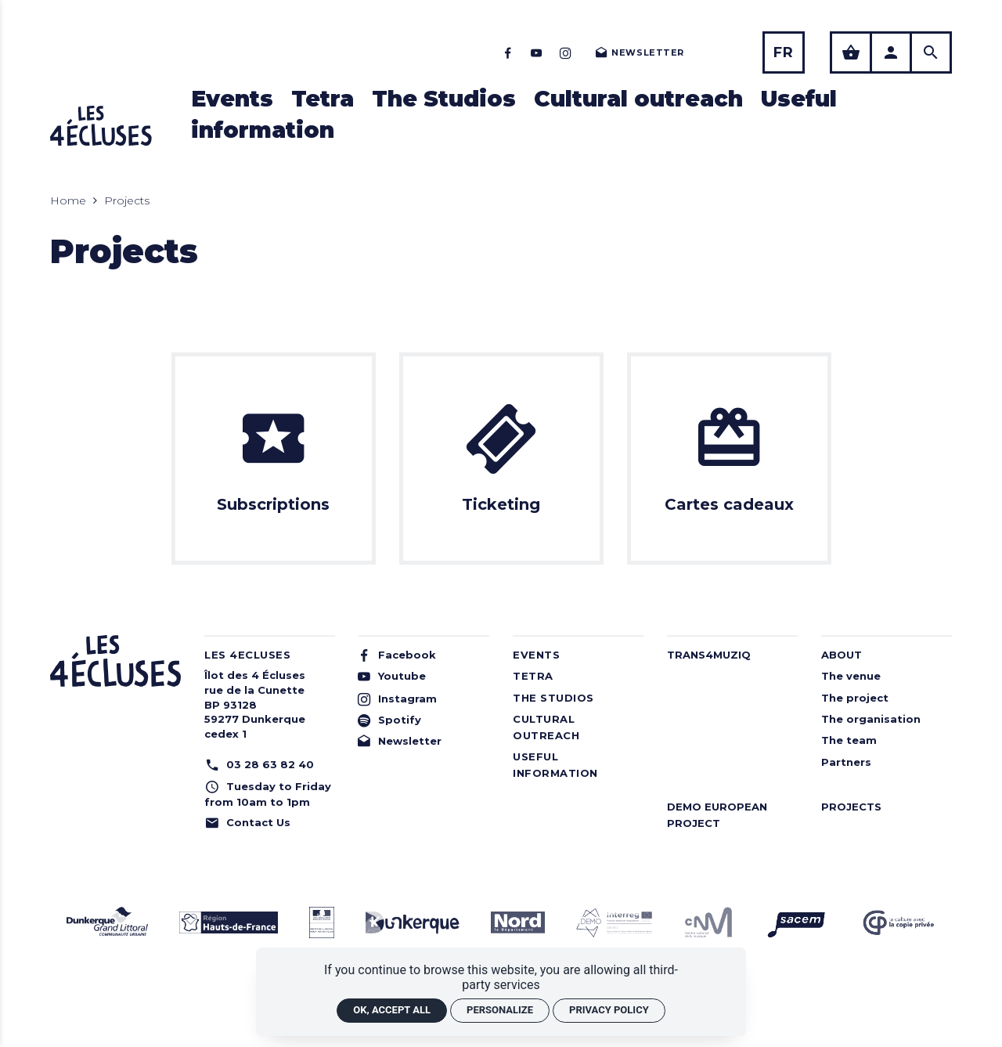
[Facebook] (508, 53)
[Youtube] (537, 53)
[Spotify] (419, 720)
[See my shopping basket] (851, 52)
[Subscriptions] (273, 458)
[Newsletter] (639, 53)
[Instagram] (565, 53)
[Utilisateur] (891, 52)
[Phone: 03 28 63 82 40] (269, 764)
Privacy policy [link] (609, 1010)
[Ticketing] (501, 458)
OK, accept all (392, 1010)
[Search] (931, 52)
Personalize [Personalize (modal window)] (500, 1010)
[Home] (101, 126)
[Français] (783, 52)
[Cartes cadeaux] (729, 458)
